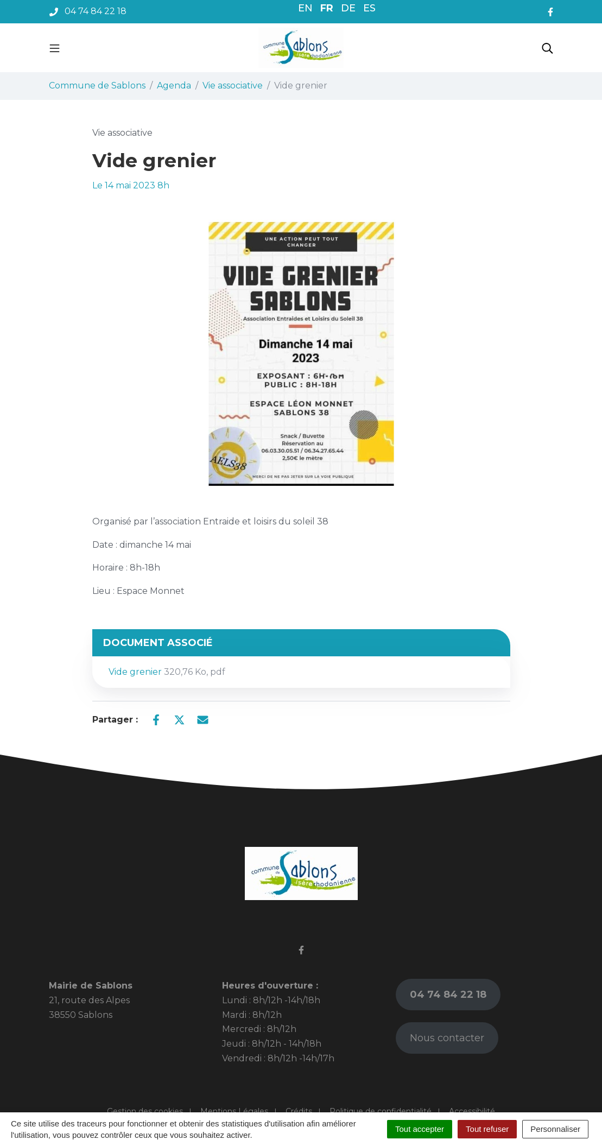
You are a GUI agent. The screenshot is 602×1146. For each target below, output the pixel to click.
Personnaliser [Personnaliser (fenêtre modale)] (555, 1129)
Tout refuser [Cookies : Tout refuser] (487, 1129)
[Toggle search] (547, 48)
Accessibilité (472, 1111)
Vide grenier (167, 672)
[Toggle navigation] (54, 48)
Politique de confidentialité (380, 1111)
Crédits (299, 1111)
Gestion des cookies (145, 1111)
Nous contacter (447, 1038)
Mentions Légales (234, 1111)
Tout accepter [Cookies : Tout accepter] (419, 1129)
